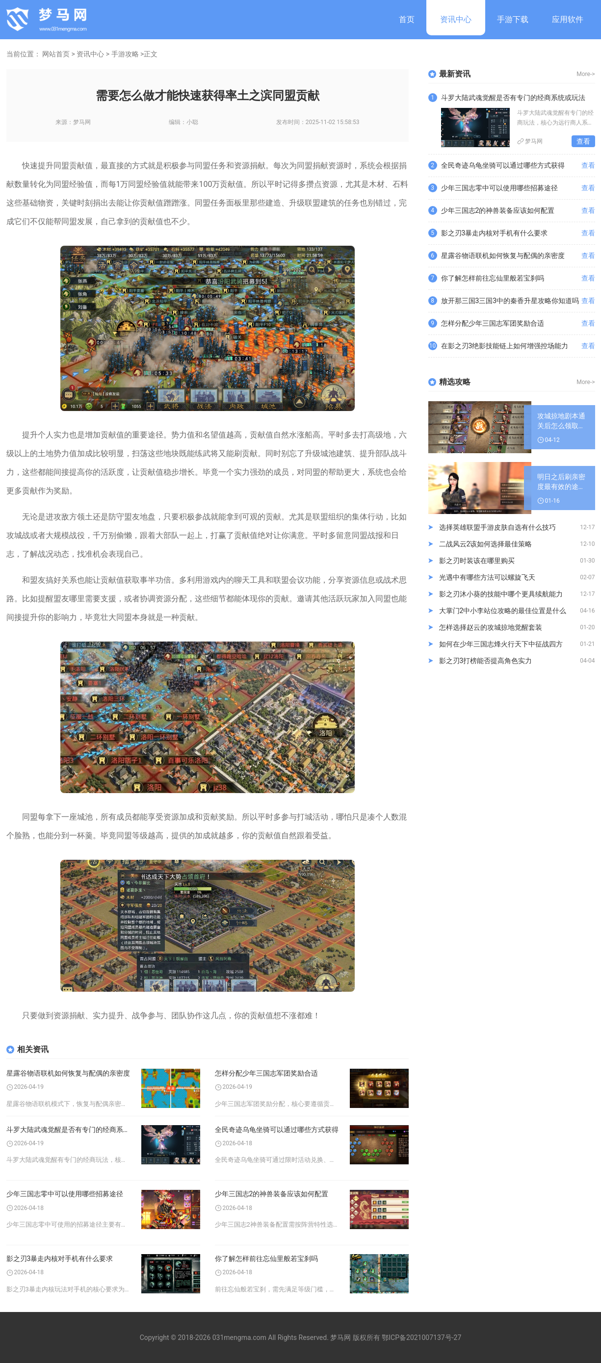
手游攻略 (125, 54)
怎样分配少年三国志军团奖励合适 (266, 1073)
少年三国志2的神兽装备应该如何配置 (272, 1194)
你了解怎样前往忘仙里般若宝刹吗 (266, 1258)
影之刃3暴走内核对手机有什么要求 (59, 1258)
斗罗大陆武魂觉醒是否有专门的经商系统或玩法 (68, 1129)
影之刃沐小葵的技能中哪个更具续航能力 (501, 594)
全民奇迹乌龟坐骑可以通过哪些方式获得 (277, 1129)
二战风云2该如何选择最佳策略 (485, 544)
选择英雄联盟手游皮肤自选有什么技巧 (497, 527)
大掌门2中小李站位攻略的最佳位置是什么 (503, 611)
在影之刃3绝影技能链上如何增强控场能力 (505, 346)
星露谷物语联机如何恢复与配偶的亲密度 (68, 1073)
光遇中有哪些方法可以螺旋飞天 (487, 577)
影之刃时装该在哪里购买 (477, 561)
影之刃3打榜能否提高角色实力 (485, 661)
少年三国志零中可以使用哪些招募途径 (64, 1194)
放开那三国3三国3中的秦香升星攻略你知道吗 (510, 301)
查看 (583, 141)
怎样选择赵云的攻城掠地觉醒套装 (490, 627)
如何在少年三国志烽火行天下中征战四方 (501, 644)
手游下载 (512, 19)
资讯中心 (455, 19)
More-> (585, 74)
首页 (407, 19)
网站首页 (56, 54)
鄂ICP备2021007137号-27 (421, 1337)
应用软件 (567, 19)
